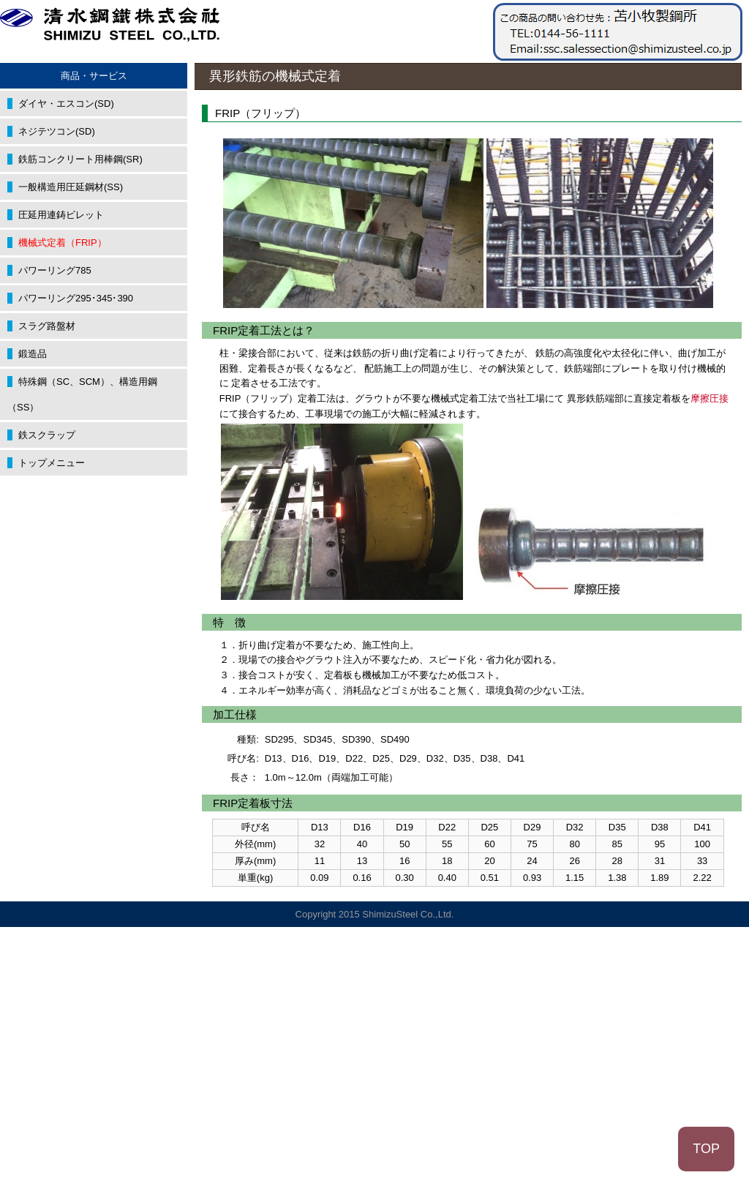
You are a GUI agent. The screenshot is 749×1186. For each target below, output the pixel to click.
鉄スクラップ (46, 434)
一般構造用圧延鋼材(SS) (70, 186)
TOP (706, 1148)
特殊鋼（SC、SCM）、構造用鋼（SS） (82, 394)
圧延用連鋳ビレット (61, 214)
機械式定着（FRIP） (62, 242)
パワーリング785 (54, 270)
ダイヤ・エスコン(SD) (66, 103)
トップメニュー (51, 462)
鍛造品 (32, 353)
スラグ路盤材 (46, 325)
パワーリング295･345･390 (75, 298)
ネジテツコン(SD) (56, 131)
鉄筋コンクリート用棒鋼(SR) (80, 159)
